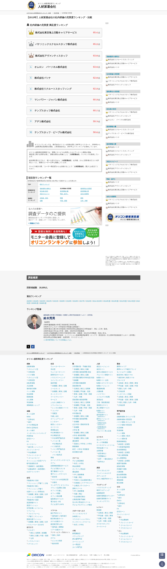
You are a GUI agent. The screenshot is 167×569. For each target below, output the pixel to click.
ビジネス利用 (57, 541)
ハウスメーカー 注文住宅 (35, 525)
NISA (29, 417)
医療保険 (30, 397)
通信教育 (75, 441)
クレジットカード (33, 450)
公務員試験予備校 (78, 499)
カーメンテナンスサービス (60, 460)
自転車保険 (31, 383)
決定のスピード (45, 194)
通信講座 (75, 472)
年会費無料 (32, 452)
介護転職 (100, 391)
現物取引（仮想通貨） (36, 466)
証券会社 (31, 419)
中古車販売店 (55, 435)
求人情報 (106, 555)
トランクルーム (56, 405)
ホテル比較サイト (57, 521)
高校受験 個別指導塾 (79, 400)
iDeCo (119, 500)
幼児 (75, 463)
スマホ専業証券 (32, 425)
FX (28, 441)
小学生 (89, 444)
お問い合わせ (83, 555)
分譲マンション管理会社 (36, 492)
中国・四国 (63, 201)
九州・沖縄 (83, 201)
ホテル (53, 538)
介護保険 (120, 472)
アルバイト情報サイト (105, 375)
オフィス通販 (55, 493)
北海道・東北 (44, 198)
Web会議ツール (102, 448)
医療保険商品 (122, 441)
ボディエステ (101, 476)
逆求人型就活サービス (105, 372)
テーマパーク (101, 527)
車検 (52, 457)
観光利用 (55, 543)
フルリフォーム (34, 514)
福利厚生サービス (57, 499)
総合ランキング (45, 184)
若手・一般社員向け (105, 459)
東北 (32, 533)
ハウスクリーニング (58, 377)
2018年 (75, 301)
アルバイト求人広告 (104, 431)
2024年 (36, 301)
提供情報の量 (64, 191)
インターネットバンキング (36, 433)
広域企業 (121, 391)
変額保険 (120, 480)
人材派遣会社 (101, 427)
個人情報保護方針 (72, 555)
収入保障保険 (123, 455)
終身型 (120, 444)
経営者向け (102, 453)
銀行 (30, 422)
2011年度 (131, 301)
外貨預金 (30, 436)
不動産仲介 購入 (33, 486)
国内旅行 (55, 516)
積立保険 (120, 483)
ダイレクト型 (33, 369)
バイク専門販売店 (58, 449)
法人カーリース (102, 440)
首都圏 (30, 494)
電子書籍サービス (57, 471)
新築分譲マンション (34, 519)
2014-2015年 (97, 301)
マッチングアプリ (103, 501)
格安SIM (121, 377)
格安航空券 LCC (56, 524)
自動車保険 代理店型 (124, 419)
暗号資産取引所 (32, 463)
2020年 (62, 301)
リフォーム (31, 511)
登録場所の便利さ (45, 188)
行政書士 (77, 483)
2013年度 (115, 301)
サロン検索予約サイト (105, 479)
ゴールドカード (34, 458)
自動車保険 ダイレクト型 (126, 417)
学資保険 (30, 402)
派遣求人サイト (102, 405)
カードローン (31, 444)
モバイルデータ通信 (124, 372)
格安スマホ (130, 377)
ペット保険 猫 (122, 439)
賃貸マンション (32, 505)
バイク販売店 (55, 446)
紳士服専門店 (77, 539)
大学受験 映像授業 (79, 383)
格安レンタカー (56, 424)
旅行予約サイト (56, 513)
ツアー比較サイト (57, 530)
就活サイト (101, 369)
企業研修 (100, 451)
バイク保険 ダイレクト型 (126, 422)
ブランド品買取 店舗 (58, 488)
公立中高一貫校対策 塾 (80, 424)
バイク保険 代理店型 (124, 425)
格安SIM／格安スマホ (125, 375)
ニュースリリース (59, 555)
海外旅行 (63, 516)
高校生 (76, 444)
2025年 (29, 301)
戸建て (40, 483)
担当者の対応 (44, 191)
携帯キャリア (122, 366)
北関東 (37, 533)
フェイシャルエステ (104, 473)
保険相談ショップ (33, 405)
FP (75, 474)
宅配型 (54, 413)
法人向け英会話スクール (81, 502)
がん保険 (30, 400)
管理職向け (102, 456)
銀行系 (30, 447)
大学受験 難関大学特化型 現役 (83, 377)
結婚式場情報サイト (104, 498)
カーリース (55, 427)
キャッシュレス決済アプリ (36, 461)
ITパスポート (85, 485)
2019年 (68, 301)
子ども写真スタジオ (58, 468)
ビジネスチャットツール (105, 445)
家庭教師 (75, 446)
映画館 (99, 510)
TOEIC (76, 480)
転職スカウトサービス (105, 383)
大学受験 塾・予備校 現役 (81, 366)
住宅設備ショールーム (35, 508)
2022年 (49, 301)
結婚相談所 (101, 493)
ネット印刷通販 (102, 442)
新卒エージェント (103, 419)
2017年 (82, 301)
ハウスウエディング (104, 487)
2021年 (55, 301)
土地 (46, 483)
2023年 (42, 301)
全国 (109, 521)
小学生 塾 (75, 430)
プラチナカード (126, 528)
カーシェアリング (57, 419)
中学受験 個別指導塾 (79, 419)
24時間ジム (76, 516)
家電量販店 (76, 533)
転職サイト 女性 (102, 380)
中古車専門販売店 (58, 438)
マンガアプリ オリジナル (60, 485)
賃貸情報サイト (32, 503)
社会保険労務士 (86, 480)
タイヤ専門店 (77, 547)
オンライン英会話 (78, 469)
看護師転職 (101, 388)
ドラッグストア (78, 536)
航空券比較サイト (57, 519)
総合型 (54, 477)
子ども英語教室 (78, 461)
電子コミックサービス (59, 474)
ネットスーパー (56, 394)
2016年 (88, 301)
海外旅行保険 (31, 388)
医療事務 (81, 474)
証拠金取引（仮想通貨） (37, 469)
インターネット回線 (124, 394)
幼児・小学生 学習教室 (80, 449)
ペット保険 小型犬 (123, 436)
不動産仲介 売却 (33, 480)
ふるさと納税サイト (58, 402)
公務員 (76, 485)
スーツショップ (78, 542)
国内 (53, 535)
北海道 (76, 388)
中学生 (82, 444)
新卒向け (101, 462)
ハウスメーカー (34, 541)
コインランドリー (57, 380)
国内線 (54, 527)
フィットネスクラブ (79, 514)
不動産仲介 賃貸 (33, 500)
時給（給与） (64, 194)
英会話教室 (76, 466)
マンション (32, 483)
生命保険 (30, 394)
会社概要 (49, 555)
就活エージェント (103, 366)
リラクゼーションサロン (81, 519)
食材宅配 (54, 383)
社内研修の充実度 (112, 74)
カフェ (53, 463)
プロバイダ (121, 380)
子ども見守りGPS (57, 504)
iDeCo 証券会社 (32, 428)
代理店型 (31, 372)
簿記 (80, 477)
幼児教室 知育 (77, 452)
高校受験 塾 (76, 386)
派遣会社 (100, 400)
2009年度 (34, 303)
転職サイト (101, 377)
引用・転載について (96, 555)
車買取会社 (55, 430)
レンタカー (55, 422)
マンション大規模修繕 (35, 497)
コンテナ (55, 411)
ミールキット (55, 388)
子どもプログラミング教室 (82, 505)
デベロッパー (33, 544)
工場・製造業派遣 (103, 402)
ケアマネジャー (87, 483)
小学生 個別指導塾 (79, 435)
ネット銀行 (31, 430)
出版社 (54, 482)
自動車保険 (31, 366)
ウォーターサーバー (58, 366)
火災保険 (30, 386)
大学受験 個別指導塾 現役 (81, 372)
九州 (46, 494)
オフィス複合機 (56, 496)
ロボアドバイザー (33, 472)
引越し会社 (55, 416)
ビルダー (31, 530)
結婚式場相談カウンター (105, 496)
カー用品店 (76, 544)
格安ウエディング (103, 490)
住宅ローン (31, 439)
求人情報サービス (103, 408)
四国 (120, 388)
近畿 (41, 201)
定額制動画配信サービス (59, 466)
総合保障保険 (122, 474)
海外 (58, 535)
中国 (136, 386)
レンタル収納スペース (60, 408)
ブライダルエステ (103, 470)
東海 (81, 198)
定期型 (127, 444)
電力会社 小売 (56, 501)
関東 (61, 198)
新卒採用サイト (102, 415)
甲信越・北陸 (85, 391)
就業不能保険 (122, 463)
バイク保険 (31, 375)
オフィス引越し (56, 490)
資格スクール (77, 488)
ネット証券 (31, 414)
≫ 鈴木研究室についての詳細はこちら (57, 340)
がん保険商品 (122, 458)
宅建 (75, 477)
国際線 (61, 527)
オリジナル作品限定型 (60, 479)
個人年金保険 (122, 477)
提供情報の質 (84, 191)
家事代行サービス (57, 375)
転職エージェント (103, 386)
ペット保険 (31, 391)
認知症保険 (121, 466)
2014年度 (106, 301)
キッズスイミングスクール (81, 522)
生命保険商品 (122, 450)
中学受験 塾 (76, 413)
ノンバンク (39, 447)
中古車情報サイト (57, 433)
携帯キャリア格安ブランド (126, 369)
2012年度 (123, 301)
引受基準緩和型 (124, 447)
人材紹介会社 (101, 423)
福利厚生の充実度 (86, 188)
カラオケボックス (103, 524)
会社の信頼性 (84, 194)
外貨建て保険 (122, 469)
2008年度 (43, 303)
